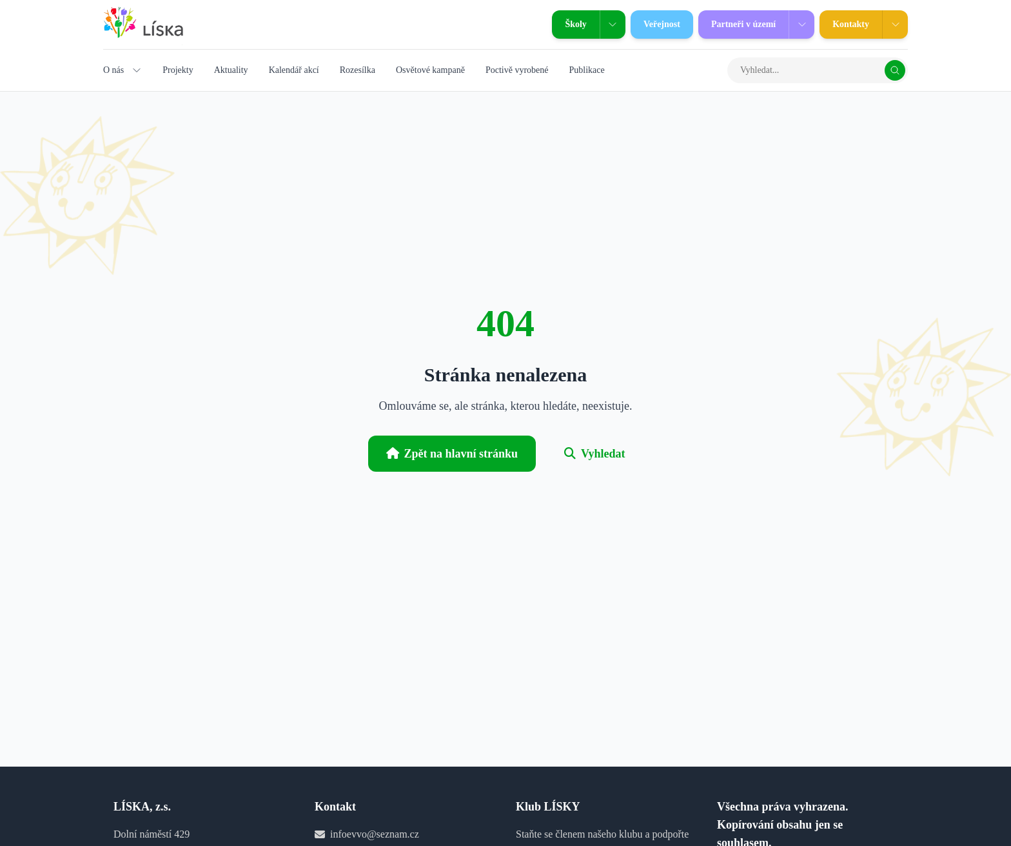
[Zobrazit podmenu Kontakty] (895, 24)
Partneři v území (737, 24)
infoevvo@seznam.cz (374, 834)
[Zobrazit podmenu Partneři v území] (801, 24)
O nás (113, 70)
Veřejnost (655, 24)
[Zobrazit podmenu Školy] (612, 24)
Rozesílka (357, 70)
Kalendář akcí (294, 70)
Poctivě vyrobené (517, 70)
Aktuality (231, 70)
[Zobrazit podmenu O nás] (136, 70)
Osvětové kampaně (430, 70)
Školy (569, 24)
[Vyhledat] (895, 70)
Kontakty (844, 24)
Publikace (586, 70)
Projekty (177, 70)
